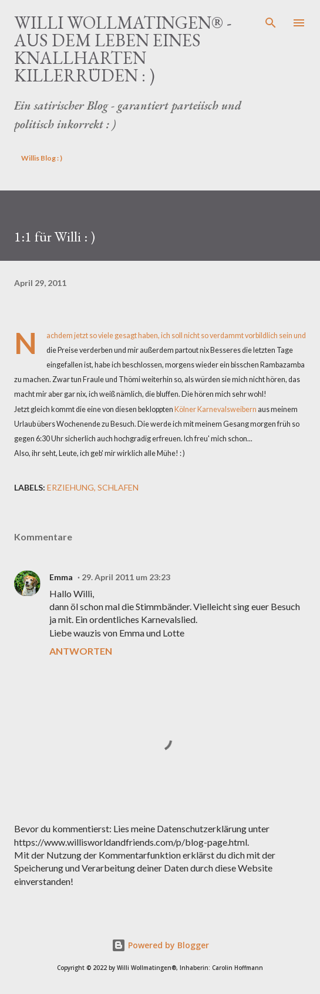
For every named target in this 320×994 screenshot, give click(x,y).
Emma (61, 577)
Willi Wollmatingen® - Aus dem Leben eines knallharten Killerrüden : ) (122, 49)
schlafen (118, 487)
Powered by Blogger (160, 945)
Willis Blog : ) (41, 158)
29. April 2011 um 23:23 (126, 577)
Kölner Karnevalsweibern (215, 409)
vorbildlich (261, 335)
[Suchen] (271, 21)
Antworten (80, 650)
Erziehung (70, 487)
